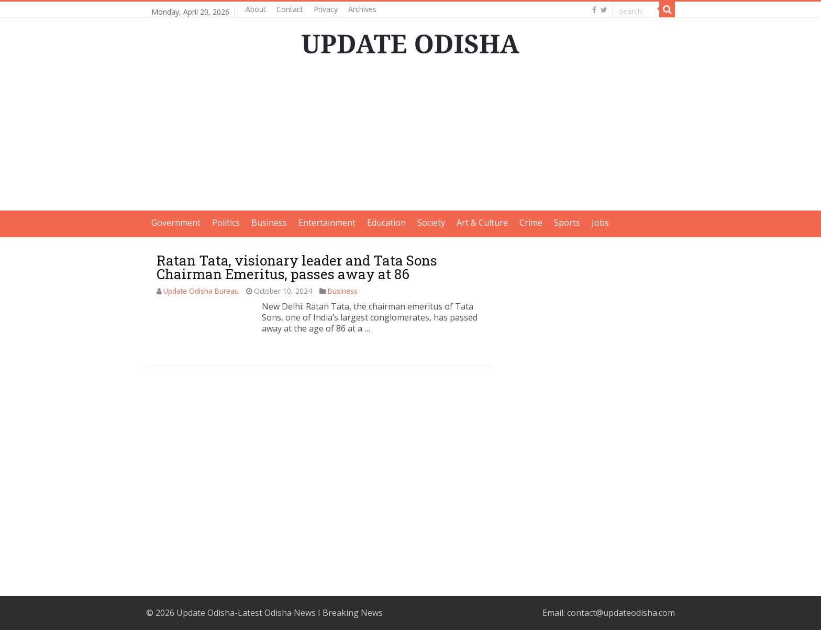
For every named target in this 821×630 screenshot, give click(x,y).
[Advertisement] (410, 137)
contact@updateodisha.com (621, 612)
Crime (530, 222)
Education (386, 222)
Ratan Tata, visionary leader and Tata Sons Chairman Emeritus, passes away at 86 (297, 267)
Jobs (600, 222)
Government (176, 222)
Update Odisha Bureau (201, 291)
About (256, 9)
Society (431, 222)
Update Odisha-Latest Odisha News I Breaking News (279, 612)
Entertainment (327, 222)
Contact (289, 9)
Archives (362, 9)
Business (269, 222)
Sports (567, 222)
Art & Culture (482, 222)
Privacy (326, 9)
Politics (226, 222)
